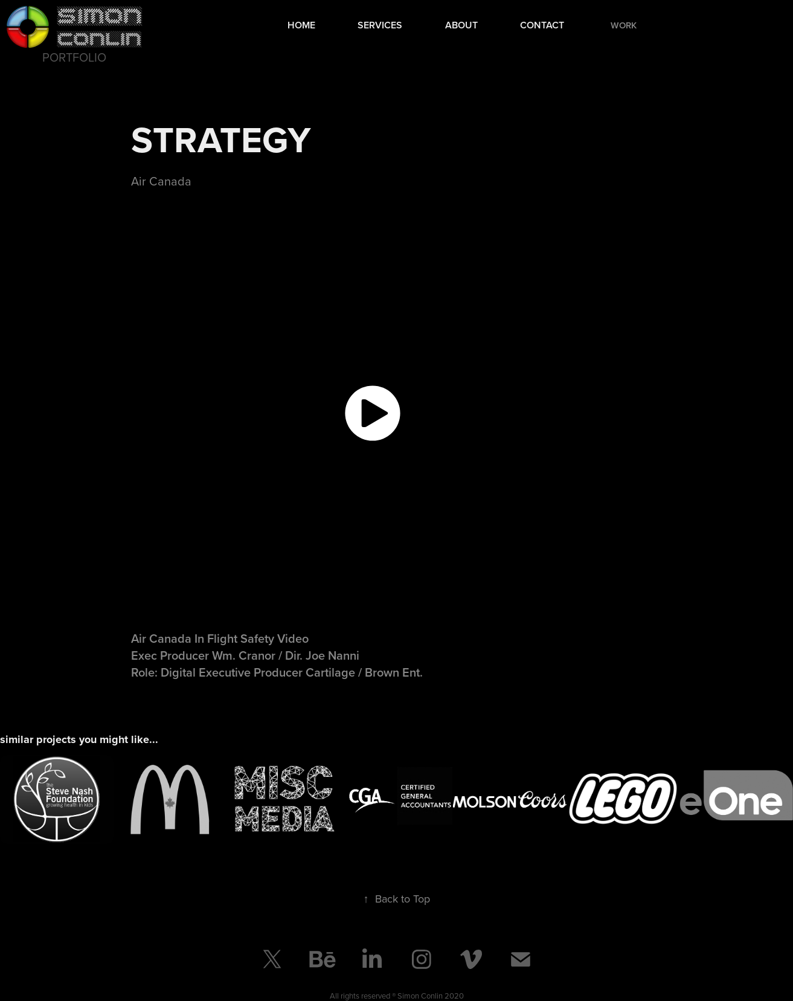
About (461, 25)
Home (301, 25)
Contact (542, 25)
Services (380, 25)
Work (624, 25)
